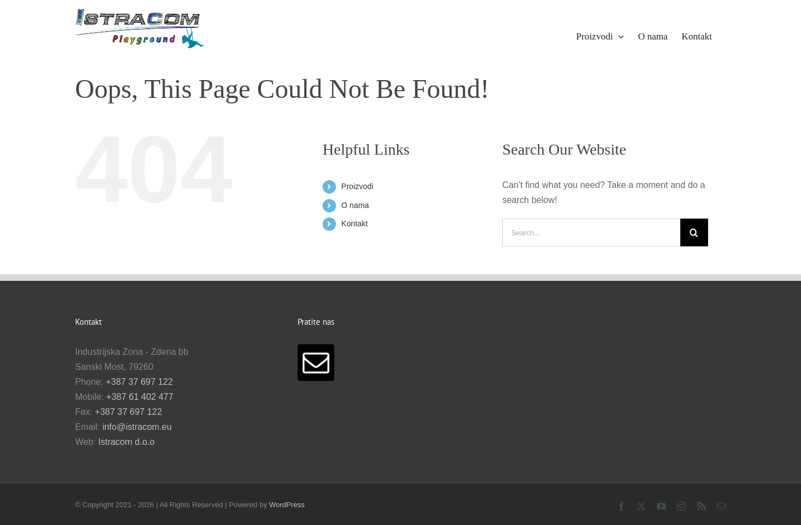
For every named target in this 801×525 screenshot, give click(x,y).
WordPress (287, 505)
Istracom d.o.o (126, 442)
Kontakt (355, 223)
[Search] (694, 232)
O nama (355, 205)
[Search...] (591, 232)
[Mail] (316, 362)
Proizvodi (358, 186)
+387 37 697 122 (139, 382)
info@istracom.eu (137, 427)
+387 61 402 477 (140, 397)
